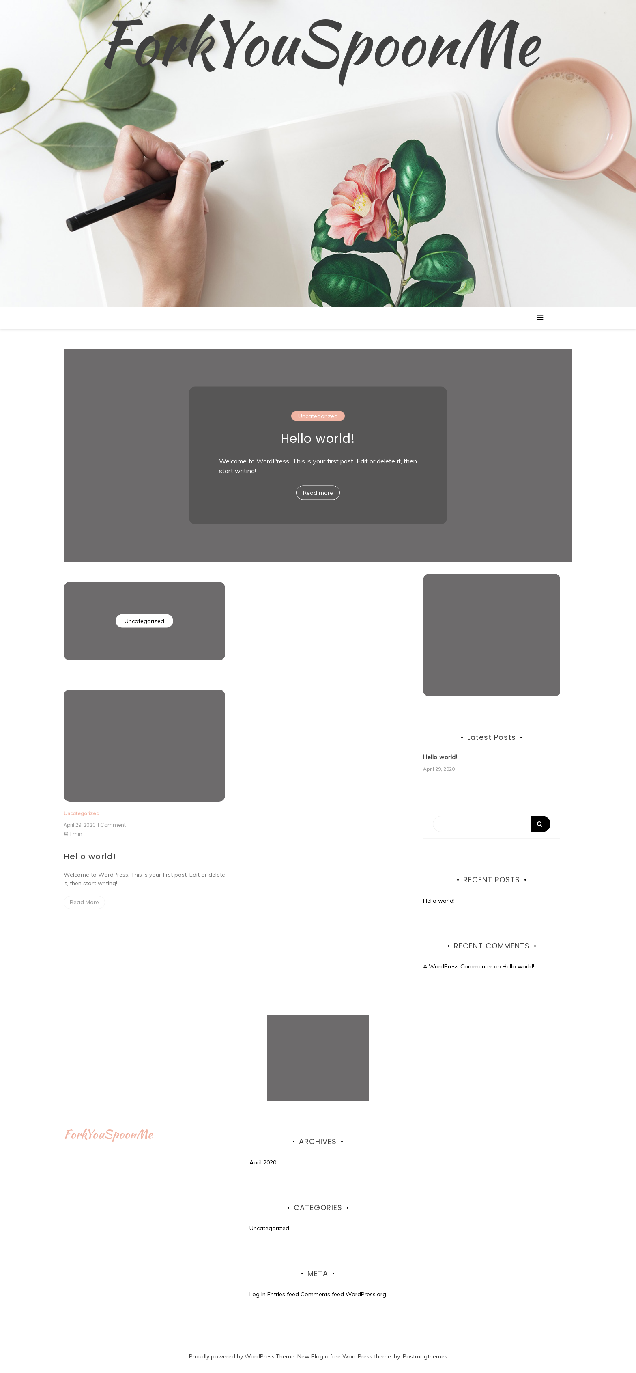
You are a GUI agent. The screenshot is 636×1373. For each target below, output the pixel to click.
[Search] (491, 824)
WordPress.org (366, 1294)
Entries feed (283, 1294)
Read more (318, 492)
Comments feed (322, 1294)
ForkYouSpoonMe (318, 42)
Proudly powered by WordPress (232, 1356)
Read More (84, 902)
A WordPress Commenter (457, 966)
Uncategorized (318, 416)
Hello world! (318, 438)
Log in (257, 1294)
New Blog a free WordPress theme (344, 1356)
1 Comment (111, 825)
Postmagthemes (425, 1356)
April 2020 (262, 1162)
